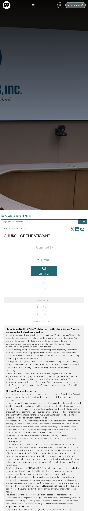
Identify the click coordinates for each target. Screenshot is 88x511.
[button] (33, 5)
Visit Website (44, 259)
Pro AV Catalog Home (11, 216)
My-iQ (27, 216)
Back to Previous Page (15, 228)
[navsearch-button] (60, 5)
